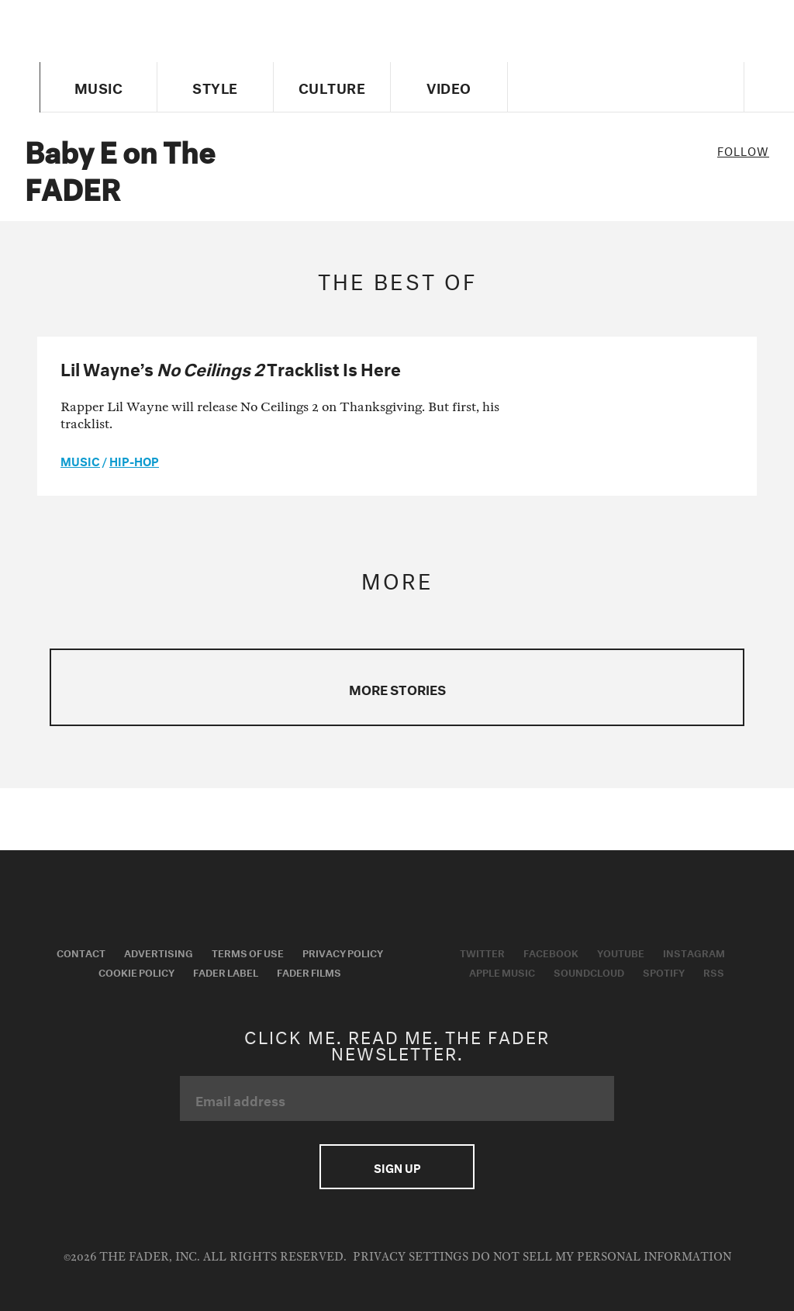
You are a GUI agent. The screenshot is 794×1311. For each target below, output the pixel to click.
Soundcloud (589, 971)
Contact (81, 952)
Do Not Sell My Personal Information (601, 1257)
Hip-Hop (134, 460)
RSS (713, 971)
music (80, 460)
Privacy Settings (410, 1257)
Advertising (158, 952)
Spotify (664, 971)
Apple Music (502, 971)
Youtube (620, 952)
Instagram (694, 952)
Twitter (482, 952)
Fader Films (309, 971)
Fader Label (225, 971)
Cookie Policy (136, 971)
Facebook (550, 952)
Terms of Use (248, 952)
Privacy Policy (342, 952)
